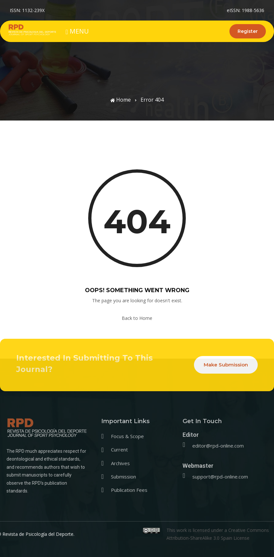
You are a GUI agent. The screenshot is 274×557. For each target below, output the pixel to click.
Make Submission (226, 365)
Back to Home (137, 318)
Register (248, 31)
